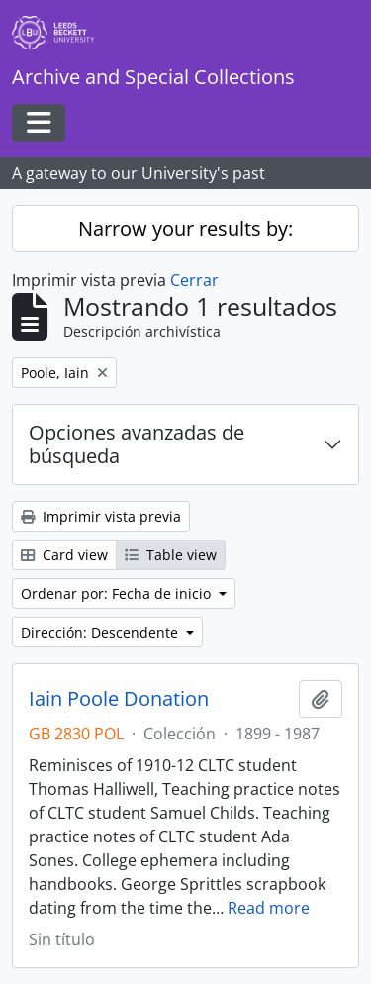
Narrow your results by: (185, 228)
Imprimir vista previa (101, 516)
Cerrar (194, 280)
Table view (171, 554)
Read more (269, 908)
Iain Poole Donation (119, 699)
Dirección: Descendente (101, 632)
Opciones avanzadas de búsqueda (136, 444)
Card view (64, 554)
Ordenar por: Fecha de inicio (118, 593)
